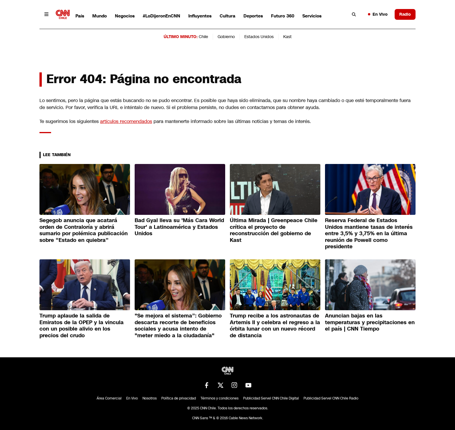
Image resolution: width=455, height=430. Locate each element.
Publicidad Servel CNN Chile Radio (331, 398)
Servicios (312, 16)
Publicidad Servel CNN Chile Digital (271, 398)
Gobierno (226, 37)
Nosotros (149, 398)
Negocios (125, 16)
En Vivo (378, 14)
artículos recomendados (126, 121)
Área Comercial (109, 398)
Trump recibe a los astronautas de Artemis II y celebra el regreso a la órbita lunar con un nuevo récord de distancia (275, 325)
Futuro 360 (282, 16)
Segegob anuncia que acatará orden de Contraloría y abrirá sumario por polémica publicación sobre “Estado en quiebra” (83, 230)
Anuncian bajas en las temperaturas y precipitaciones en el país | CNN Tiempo (370, 322)
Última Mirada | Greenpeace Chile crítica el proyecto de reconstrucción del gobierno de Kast (273, 230)
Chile (203, 37)
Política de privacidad (178, 398)
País (79, 16)
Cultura (227, 16)
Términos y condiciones (220, 398)
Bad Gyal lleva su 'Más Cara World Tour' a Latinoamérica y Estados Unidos (179, 227)
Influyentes (200, 16)
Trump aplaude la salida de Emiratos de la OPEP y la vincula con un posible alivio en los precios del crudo (81, 325)
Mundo (99, 16)
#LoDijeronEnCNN (161, 16)
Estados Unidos (259, 37)
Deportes (253, 16)
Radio (405, 14)
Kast (287, 37)
